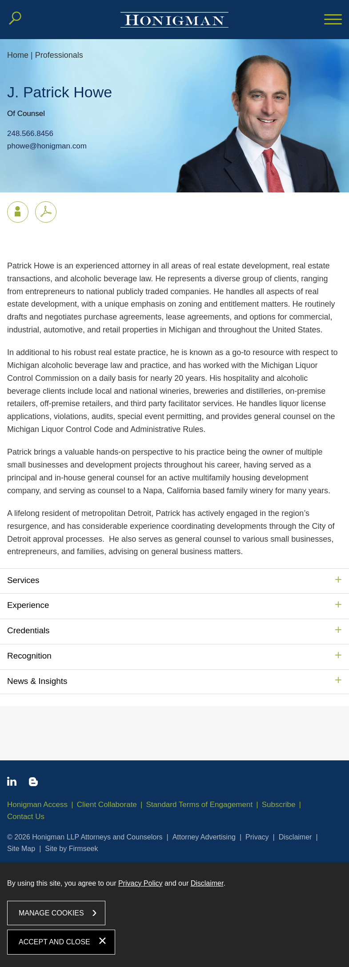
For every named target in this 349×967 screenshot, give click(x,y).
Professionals (59, 55)
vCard (13, 210)
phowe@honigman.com (47, 146)
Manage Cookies (51, 913)
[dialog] (174, 915)
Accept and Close (54, 942)
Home (17, 55)
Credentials (28, 630)
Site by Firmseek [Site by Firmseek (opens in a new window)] (71, 848)
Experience (28, 605)
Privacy (257, 837)
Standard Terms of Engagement (199, 804)
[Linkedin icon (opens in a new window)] (11, 783)
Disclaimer (295, 837)
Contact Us (25, 816)
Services (23, 580)
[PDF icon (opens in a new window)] (45, 212)
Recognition (29, 655)
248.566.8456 (30, 134)
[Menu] (333, 20)
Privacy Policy (140, 883)
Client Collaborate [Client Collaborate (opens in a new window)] (107, 804)
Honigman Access (37, 804)
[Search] (15, 18)
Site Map (21, 848)
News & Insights (37, 681)
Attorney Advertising (204, 837)
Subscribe (279, 804)
